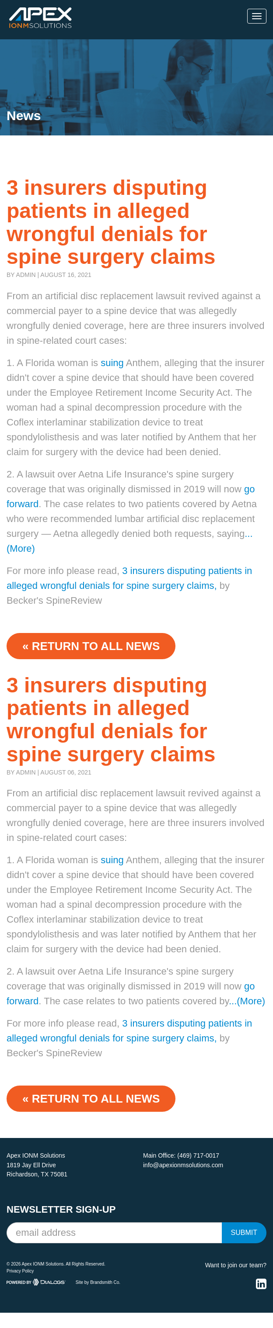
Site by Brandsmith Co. (98, 1282)
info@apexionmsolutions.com (183, 1165)
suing (111, 362)
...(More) (247, 1001)
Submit (244, 1232)
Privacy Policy (20, 1271)
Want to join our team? (235, 1265)
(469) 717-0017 (198, 1155)
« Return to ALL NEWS (91, 646)
